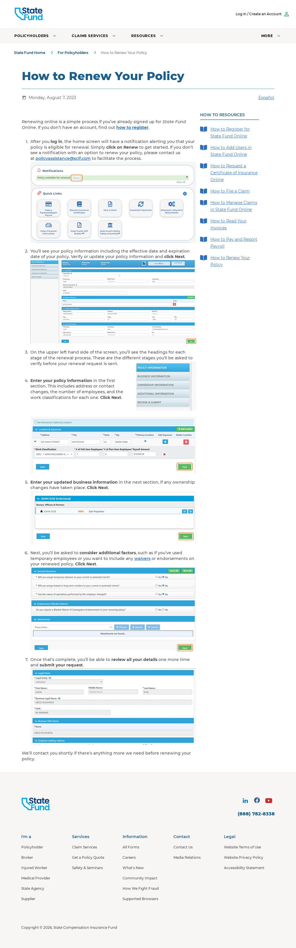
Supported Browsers (140, 899)
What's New (133, 868)
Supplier (28, 899)
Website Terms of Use (242, 847)
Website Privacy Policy (243, 857)
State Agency (32, 888)
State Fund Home (29, 53)
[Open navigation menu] (271, 35)
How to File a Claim (225, 191)
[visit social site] (245, 800)
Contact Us (183, 847)
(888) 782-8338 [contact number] (256, 814)
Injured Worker (34, 868)
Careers (129, 857)
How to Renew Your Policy (225, 260)
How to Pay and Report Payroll (228, 242)
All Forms (131, 847)
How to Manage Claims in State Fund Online (228, 205)
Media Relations (187, 857)
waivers (142, 558)
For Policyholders (73, 53)
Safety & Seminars (87, 868)
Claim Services (84, 847)
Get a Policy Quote (88, 857)
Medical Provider (35, 878)
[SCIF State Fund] (51, 14)
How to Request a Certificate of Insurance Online (229, 172)
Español (266, 97)
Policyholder (32, 847)
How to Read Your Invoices (223, 224)
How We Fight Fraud (141, 888)
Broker (27, 857)
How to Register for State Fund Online (225, 132)
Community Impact (140, 878)
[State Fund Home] (51, 804)
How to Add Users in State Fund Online (225, 150)
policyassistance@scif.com (63, 158)
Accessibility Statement (244, 868)
